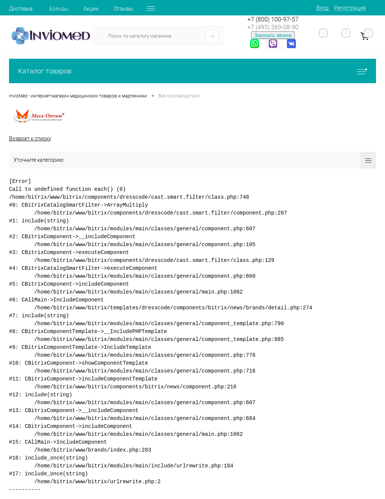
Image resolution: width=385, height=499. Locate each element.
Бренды (58, 9)
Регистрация (350, 8)
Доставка (21, 9)
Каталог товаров (192, 71)
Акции (91, 9)
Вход (323, 8)
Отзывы (123, 9)
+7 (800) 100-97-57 (273, 19)
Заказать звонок (273, 35)
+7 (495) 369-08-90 (273, 27)
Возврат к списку (30, 138)
